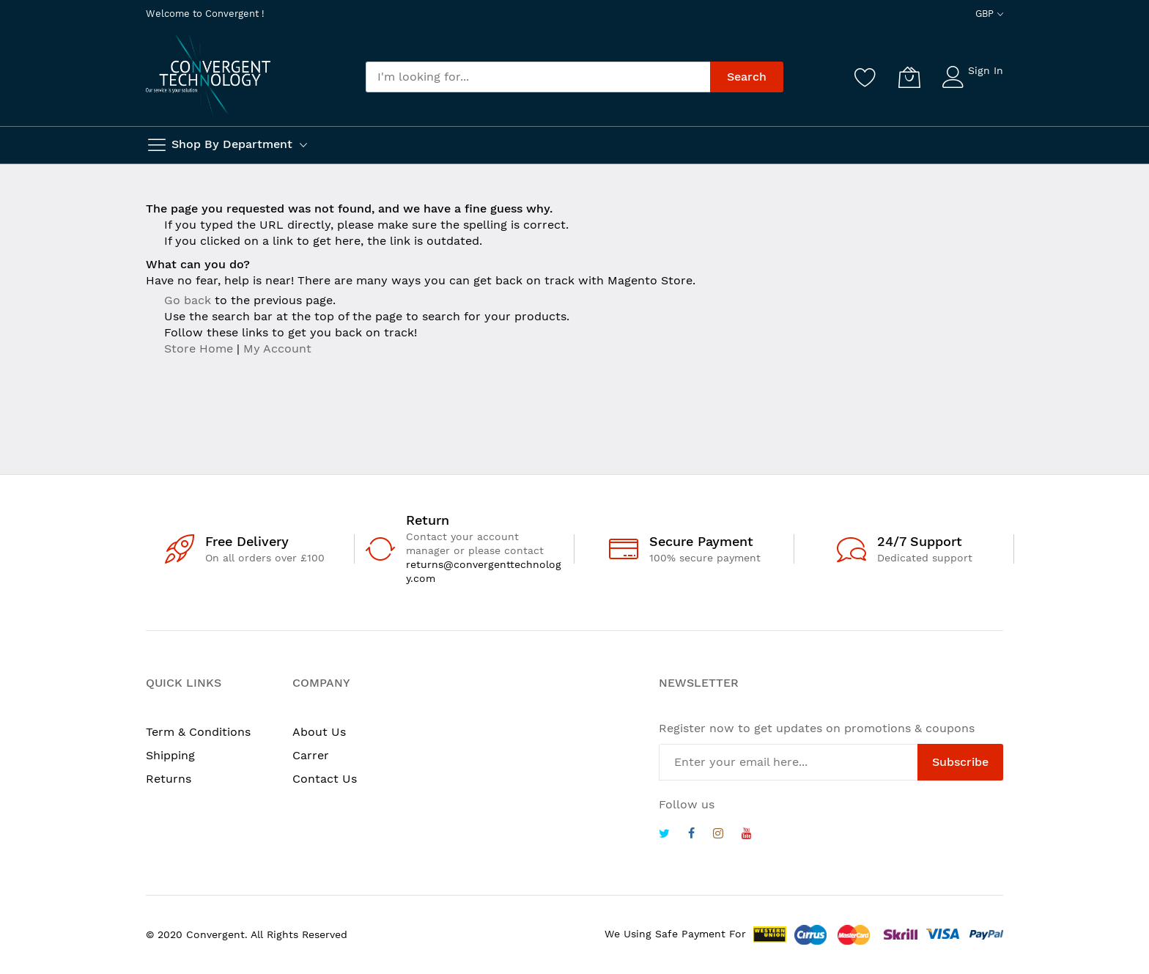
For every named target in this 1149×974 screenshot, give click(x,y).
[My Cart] (909, 77)
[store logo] (208, 76)
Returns (168, 779)
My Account (277, 348)
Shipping (170, 755)
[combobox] (538, 77)
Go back (187, 300)
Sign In (985, 70)
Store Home (198, 348)
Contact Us (324, 779)
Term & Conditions (198, 732)
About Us (319, 732)
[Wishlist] (865, 77)
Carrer (310, 755)
